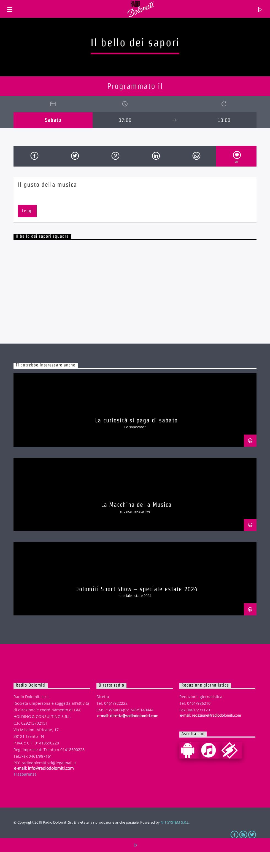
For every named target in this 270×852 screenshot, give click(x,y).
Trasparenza (25, 774)
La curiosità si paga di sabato (136, 420)
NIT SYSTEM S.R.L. (175, 822)
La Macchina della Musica (136, 504)
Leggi (27, 210)
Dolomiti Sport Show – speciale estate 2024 (136, 589)
